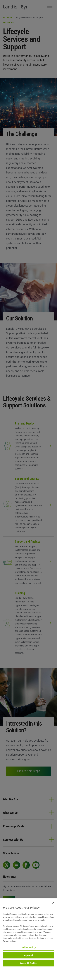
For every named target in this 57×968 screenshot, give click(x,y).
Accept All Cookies (28, 963)
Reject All (28, 955)
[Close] (53, 902)
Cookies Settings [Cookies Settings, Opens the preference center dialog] (28, 947)
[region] (28, 933)
